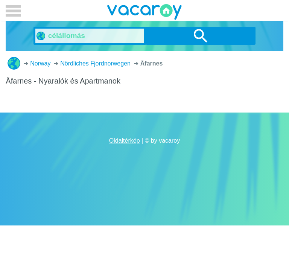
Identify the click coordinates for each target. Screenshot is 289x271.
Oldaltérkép (124, 140)
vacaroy (144, 13)
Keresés (201, 36)
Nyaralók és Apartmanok (14, 63)
